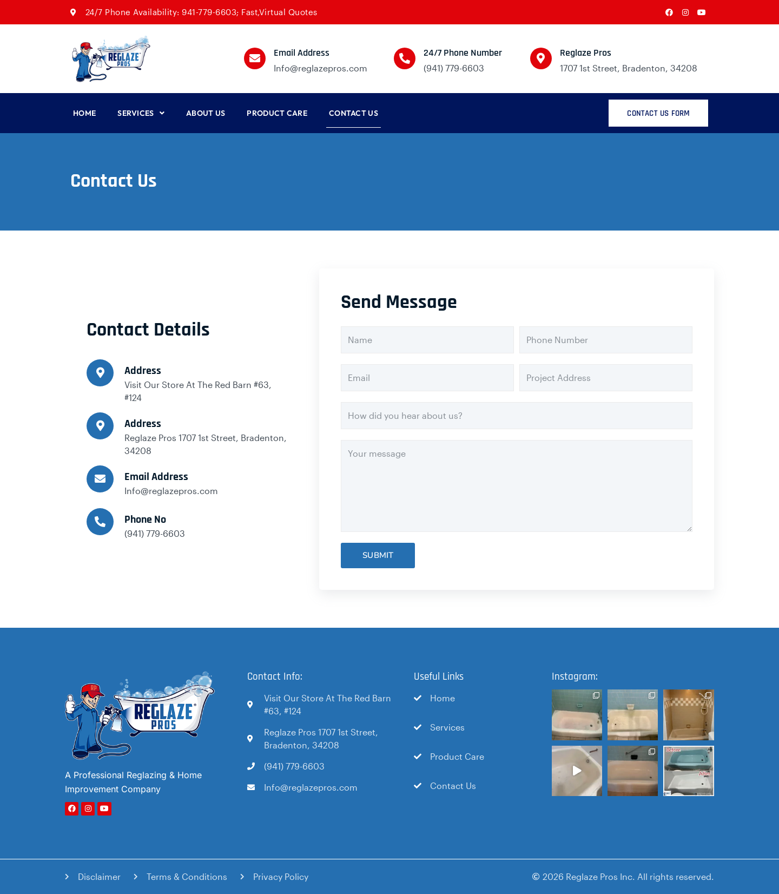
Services (140, 113)
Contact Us (353, 113)
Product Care (277, 113)
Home (84, 113)
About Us (205, 113)
